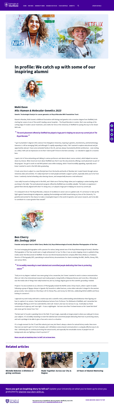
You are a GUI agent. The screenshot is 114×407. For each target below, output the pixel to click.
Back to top (100, 400)
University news (40, 6)
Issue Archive (90, 400)
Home (24, 6)
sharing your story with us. (31, 391)
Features (30, 6)
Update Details (96, 6)
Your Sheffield (63, 6)
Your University (11, 5)
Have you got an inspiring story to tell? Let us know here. (35, 337)
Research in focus (51, 6)
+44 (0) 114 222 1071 (39, 402)
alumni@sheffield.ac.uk (54, 402)
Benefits (72, 6)
